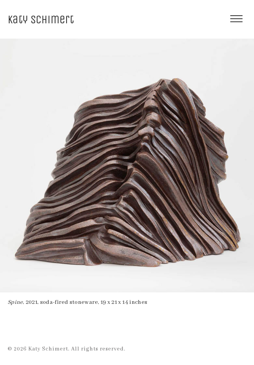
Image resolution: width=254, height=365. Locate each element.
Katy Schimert (41, 19)
